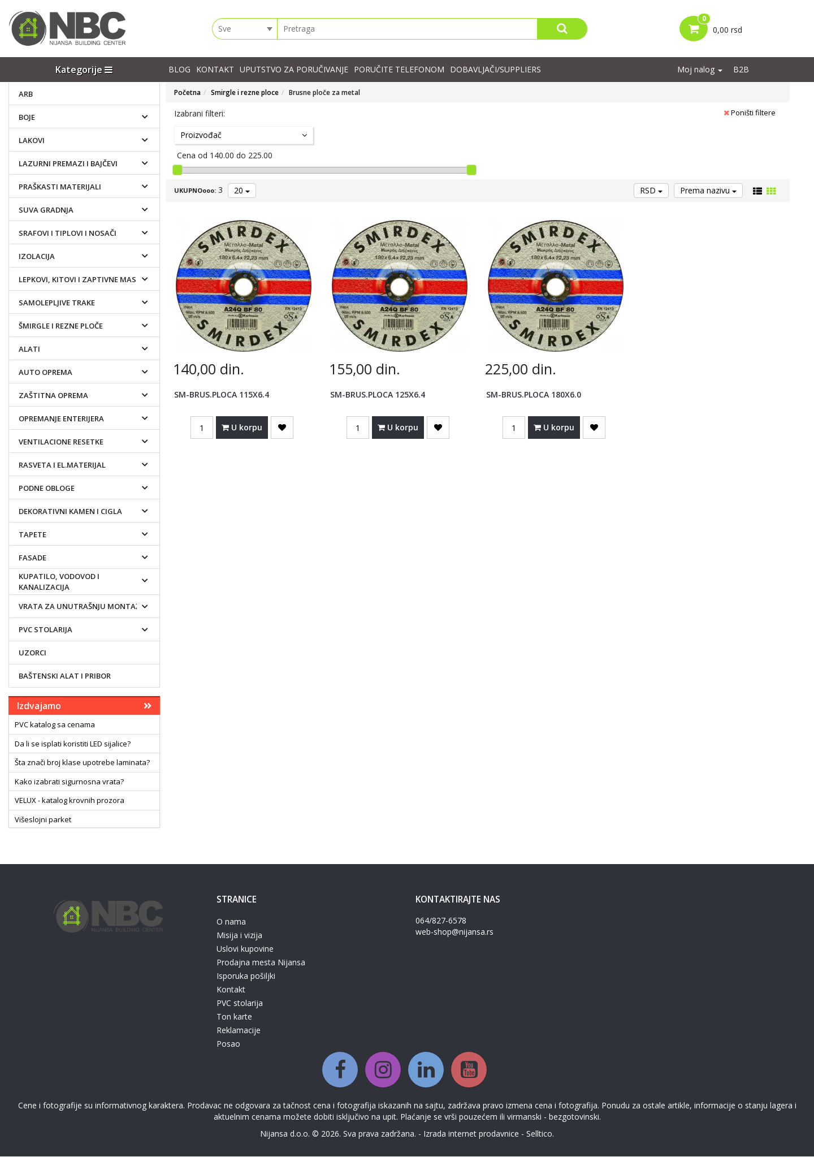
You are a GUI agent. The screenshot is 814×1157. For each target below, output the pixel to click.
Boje (27, 117)
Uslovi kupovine (245, 949)
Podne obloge (47, 488)
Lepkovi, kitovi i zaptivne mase (79, 279)
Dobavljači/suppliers (495, 69)
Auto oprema (45, 372)
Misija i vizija (239, 935)
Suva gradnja (46, 210)
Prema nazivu (708, 190)
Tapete (32, 534)
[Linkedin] (426, 1070)
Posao (228, 1044)
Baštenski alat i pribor (65, 676)
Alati (29, 349)
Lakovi (32, 140)
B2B (741, 69)
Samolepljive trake (57, 302)
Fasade (32, 557)
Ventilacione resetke (61, 442)
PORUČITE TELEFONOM (399, 69)
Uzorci (32, 652)
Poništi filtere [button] (750, 113)
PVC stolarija (45, 629)
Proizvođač (243, 135)
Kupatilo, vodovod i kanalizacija (59, 582)
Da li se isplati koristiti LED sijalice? (73, 744)
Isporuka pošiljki (246, 976)
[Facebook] (340, 1070)
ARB (26, 94)
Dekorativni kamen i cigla (70, 511)
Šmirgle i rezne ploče (61, 326)
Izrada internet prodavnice (471, 1134)
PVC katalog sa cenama (55, 725)
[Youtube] (469, 1070)
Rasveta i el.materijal (62, 465)
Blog (179, 69)
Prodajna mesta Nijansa (261, 962)
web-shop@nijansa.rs (454, 932)
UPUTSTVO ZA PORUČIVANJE (294, 69)
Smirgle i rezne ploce (245, 93)
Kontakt (215, 69)
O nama (231, 922)
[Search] (562, 29)
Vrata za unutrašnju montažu (82, 606)
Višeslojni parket (43, 820)
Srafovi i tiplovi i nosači (67, 233)
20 (242, 190)
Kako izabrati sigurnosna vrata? (69, 781)
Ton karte (234, 1017)
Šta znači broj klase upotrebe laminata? (82, 763)
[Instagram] (383, 1070)
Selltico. (540, 1134)
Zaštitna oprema (53, 395)
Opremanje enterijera (61, 418)
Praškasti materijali (60, 187)
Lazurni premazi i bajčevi (68, 163)
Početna (187, 93)
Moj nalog (699, 69)
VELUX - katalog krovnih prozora (69, 801)
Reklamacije (239, 1030)
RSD (651, 190)
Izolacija (37, 256)
